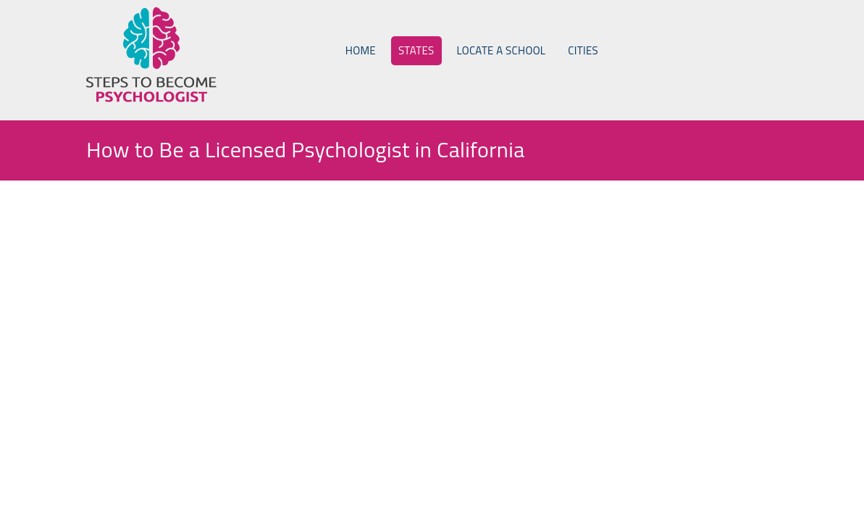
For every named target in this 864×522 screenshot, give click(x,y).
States (416, 50)
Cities (583, 50)
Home (360, 50)
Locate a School (501, 50)
